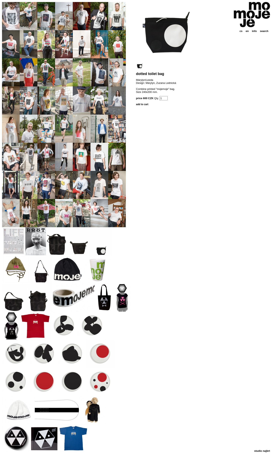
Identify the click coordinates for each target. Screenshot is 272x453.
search (264, 31)
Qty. (156, 98)
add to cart (142, 104)
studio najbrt (262, 450)
